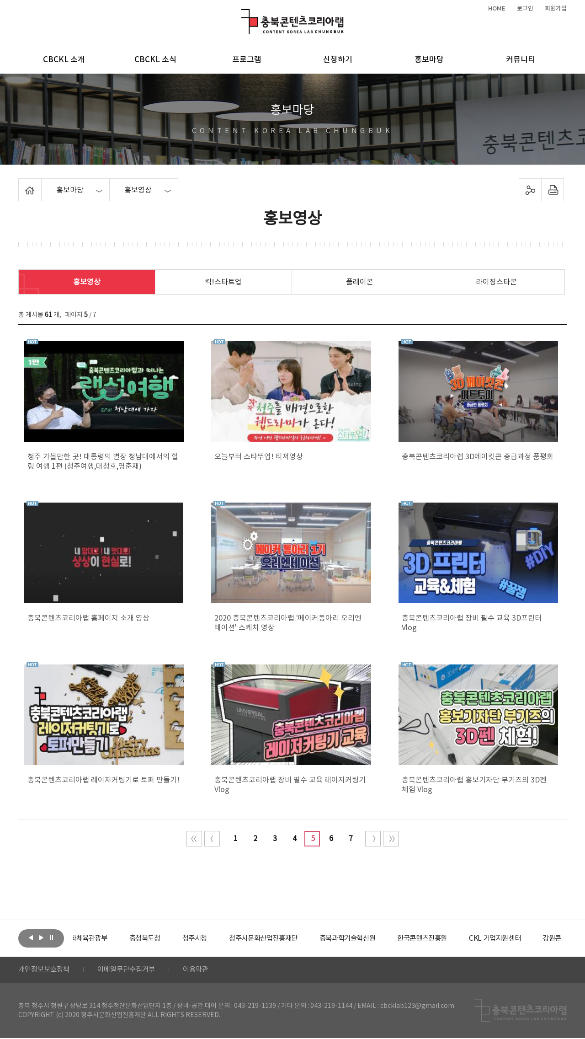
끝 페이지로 (391, 838)
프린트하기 (552, 190)
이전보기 (30, 937)
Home (21, 184)
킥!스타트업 (223, 282)
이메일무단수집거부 (132, 970)
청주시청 (221, 938)
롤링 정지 (51, 937)
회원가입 (556, 8)
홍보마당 (429, 59)
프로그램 (246, 59)
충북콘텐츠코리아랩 (243, 14)
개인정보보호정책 (45, 970)
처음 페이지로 (194, 838)
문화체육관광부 (107, 938)
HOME (496, 8)
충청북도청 (169, 938)
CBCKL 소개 (64, 59)
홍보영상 (87, 282)
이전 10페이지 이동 (212, 838)
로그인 (525, 8)
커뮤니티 (520, 59)
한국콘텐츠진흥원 (461, 938)
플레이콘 (359, 282)
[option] (107, 938)
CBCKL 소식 (155, 59)
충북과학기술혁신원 (382, 938)
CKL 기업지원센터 (536, 938)
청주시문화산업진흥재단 (293, 938)
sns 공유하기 (530, 190)
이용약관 (204, 970)
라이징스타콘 (496, 282)
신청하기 (337, 59)
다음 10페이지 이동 (373, 838)
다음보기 (41, 937)
